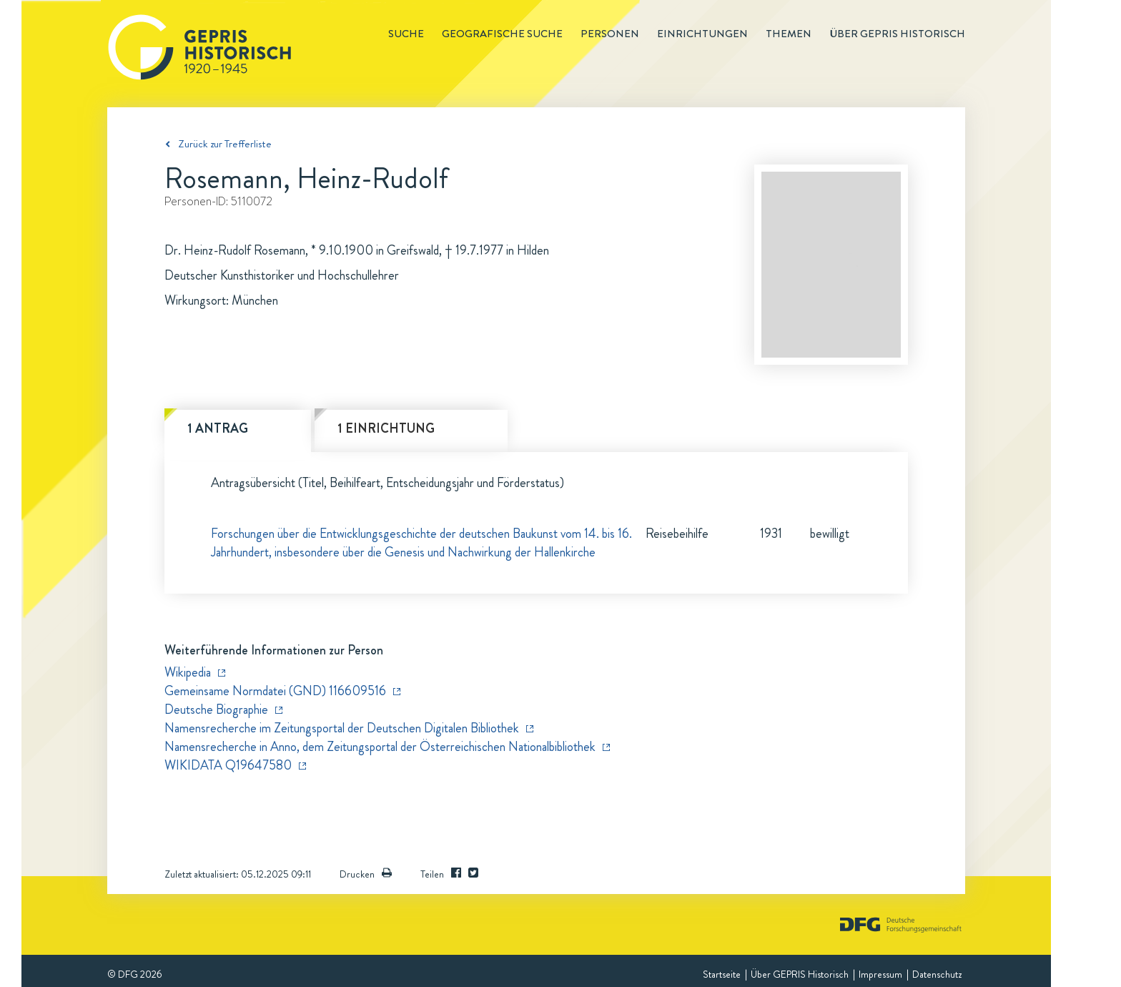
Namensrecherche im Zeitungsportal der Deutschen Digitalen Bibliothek (341, 728)
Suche (406, 33)
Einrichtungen (702, 33)
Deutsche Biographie (216, 709)
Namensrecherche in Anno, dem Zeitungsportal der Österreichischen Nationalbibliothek (380, 746)
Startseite (722, 974)
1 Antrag (217, 428)
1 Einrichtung (386, 428)
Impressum (880, 974)
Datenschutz (937, 974)
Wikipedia (187, 672)
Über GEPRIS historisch (897, 33)
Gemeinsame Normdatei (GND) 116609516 (275, 691)
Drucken (366, 874)
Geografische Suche (502, 33)
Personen (610, 33)
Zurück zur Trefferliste (225, 144)
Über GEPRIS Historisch (800, 974)
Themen (788, 33)
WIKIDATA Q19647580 (228, 765)
